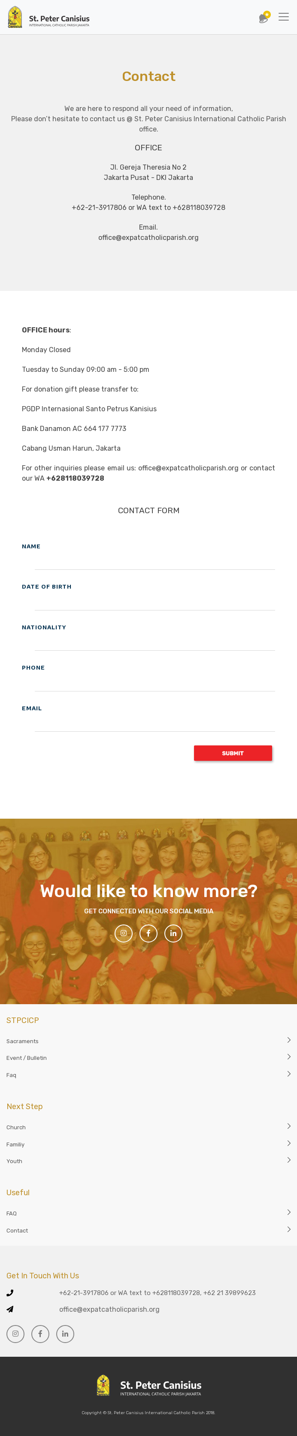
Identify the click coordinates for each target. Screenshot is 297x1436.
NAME (31, 546)
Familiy (15, 1144)
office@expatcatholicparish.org (109, 1309)
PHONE (33, 667)
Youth (14, 1161)
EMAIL (32, 708)
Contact (17, 1230)
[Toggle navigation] (283, 16)
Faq (11, 1075)
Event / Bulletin (26, 1058)
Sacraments (22, 1041)
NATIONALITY (44, 627)
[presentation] (87, 761)
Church (16, 1127)
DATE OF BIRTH (47, 586)
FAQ (11, 1213)
